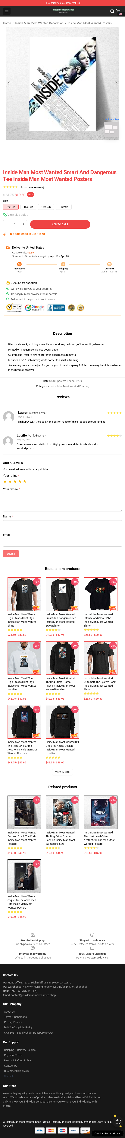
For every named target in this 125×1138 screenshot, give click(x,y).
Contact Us (10, 1065)
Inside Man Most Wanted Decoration (39, 23)
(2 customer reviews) (32, 187)
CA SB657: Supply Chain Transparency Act (28, 1032)
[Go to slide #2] (72, 148)
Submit (11, 553)
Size (5, 200)
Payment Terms (13, 1055)
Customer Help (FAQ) (16, 1070)
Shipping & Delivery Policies (20, 1049)
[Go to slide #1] (53, 148)
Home (7, 23)
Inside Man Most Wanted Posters (90, 23)
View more (62, 772)
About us (9, 1011)
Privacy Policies (13, 1022)
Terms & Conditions (15, 1016)
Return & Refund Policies (18, 1060)
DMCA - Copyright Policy (18, 1027)
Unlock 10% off (118, 1121)
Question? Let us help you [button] (107, 1133)
